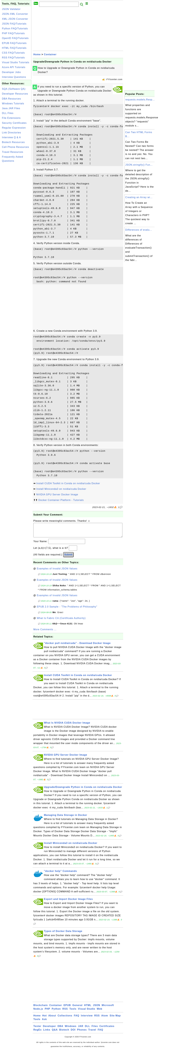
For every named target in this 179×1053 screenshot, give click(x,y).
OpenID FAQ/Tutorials (15, 38)
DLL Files (7, 113)
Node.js (38, 1012)
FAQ (76, 1018)
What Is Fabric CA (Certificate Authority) (61, 621)
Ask (44, 1022)
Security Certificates (14, 123)
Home (37, 54)
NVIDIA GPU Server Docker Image (57, 494)
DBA (60, 1029)
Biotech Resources (13, 142)
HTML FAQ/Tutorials (14, 48)
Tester (37, 1029)
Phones (82, 1032)
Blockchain (40, 1008)
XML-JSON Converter (15, 19)
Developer (49, 1029)
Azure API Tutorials (13, 67)
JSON (96, 1008)
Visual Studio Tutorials (15, 62)
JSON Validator (11, 9)
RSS (65, 1012)
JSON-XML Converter (15, 14)
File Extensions (11, 118)
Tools (72, 1012)
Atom (104, 1018)
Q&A (55, 1032)
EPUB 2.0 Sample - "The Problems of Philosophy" (67, 609)
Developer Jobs (11, 72)
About (52, 1018)
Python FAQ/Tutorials (15, 28)
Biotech (64, 1032)
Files (95, 1029)
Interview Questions (14, 77)
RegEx (37, 1032)
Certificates (106, 1029)
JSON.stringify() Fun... (139, 165)
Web (99, 1012)
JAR (80, 1029)
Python (56, 1012)
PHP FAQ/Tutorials (13, 33)
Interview (87, 1018)
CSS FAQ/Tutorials (13, 52)
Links (46, 1032)
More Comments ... (44, 632)
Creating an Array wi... (138, 197)
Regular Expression (14, 127)
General (77, 1008)
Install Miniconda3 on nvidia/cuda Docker (61, 489)
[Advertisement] (16, 209)
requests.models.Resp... (140, 99)
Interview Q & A (11, 137)
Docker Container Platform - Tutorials (61, 500)
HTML (87, 1008)
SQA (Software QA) (14, 89)
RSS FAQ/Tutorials (13, 57)
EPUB (67, 1008)
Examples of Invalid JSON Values (57, 571)
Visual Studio (86, 1012)
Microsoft (108, 1008)
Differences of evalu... (138, 230)
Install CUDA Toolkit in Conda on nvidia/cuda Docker (68, 483)
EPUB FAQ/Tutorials (14, 43)
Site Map (115, 1018)
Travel (92, 1032)
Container (50, 54)
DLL (87, 1029)
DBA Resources (11, 98)
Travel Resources (12, 152)
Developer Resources (15, 93)
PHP (47, 1012)
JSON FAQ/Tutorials (14, 23)
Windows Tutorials (13, 103)
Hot (44, 1018)
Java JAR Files (11, 108)
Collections (65, 1018)
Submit (68, 557)
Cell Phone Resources (15, 147)
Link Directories (11, 132)
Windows (70, 1029)
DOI (73, 1032)
